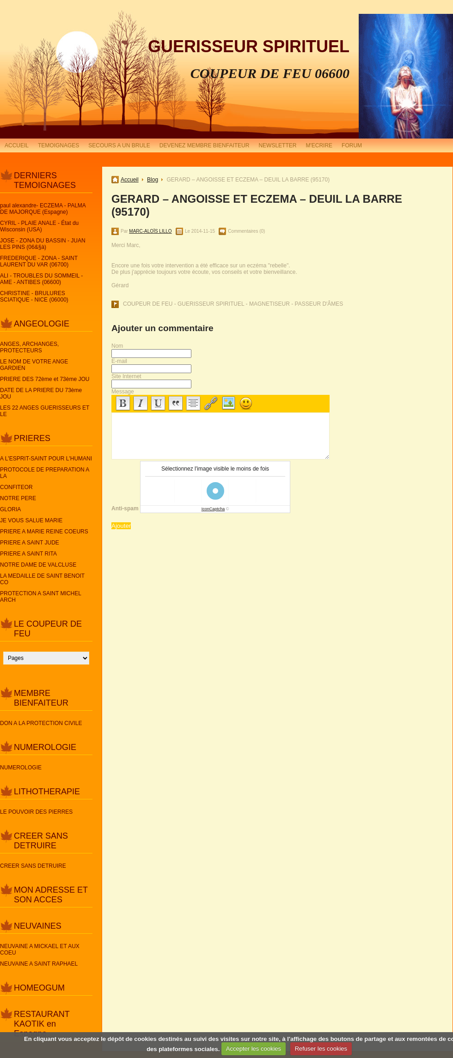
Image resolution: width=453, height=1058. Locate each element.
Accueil (130, 179)
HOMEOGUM (39, 987)
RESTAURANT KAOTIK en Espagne (41, 1024)
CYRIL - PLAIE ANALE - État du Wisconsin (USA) (39, 226)
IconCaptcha (213, 509)
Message (122, 391)
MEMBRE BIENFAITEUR (41, 698)
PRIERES (32, 438)
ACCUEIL (17, 145)
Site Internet (126, 376)
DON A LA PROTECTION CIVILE (41, 723)
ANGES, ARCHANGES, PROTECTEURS (29, 347)
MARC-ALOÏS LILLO (150, 231)
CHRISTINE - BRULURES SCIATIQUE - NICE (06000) (34, 296)
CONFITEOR (16, 487)
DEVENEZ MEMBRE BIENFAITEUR (204, 145)
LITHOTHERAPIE (47, 791)
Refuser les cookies (321, 1048)
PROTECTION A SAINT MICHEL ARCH (40, 596)
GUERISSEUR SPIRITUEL (248, 46)
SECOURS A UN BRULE (119, 145)
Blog (152, 179)
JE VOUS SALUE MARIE (31, 520)
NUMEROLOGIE (45, 747)
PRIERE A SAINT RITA (28, 553)
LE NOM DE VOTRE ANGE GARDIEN (34, 364)
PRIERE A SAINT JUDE (29, 542)
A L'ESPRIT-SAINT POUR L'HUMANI (46, 458)
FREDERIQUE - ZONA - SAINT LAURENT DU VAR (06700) (39, 261)
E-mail (119, 361)
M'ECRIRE (319, 145)
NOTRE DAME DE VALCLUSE (38, 565)
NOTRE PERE (18, 498)
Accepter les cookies (253, 1048)
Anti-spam (125, 508)
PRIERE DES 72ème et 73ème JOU (44, 379)
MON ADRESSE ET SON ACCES (51, 894)
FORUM (352, 145)
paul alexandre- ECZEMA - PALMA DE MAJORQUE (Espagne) (43, 208)
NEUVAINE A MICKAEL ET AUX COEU (40, 949)
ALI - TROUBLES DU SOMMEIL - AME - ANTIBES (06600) (41, 278)
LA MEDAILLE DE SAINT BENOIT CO (42, 579)
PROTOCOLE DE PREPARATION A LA (44, 472)
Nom (117, 346)
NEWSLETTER (277, 145)
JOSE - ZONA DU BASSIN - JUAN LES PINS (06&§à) (43, 243)
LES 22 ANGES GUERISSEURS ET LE (44, 411)
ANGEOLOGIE (41, 323)
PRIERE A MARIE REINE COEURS (44, 531)
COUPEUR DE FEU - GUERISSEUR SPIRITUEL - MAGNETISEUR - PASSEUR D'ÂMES (233, 304)
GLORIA (10, 509)
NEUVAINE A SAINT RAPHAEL (39, 964)
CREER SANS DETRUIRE (41, 840)
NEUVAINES (37, 926)
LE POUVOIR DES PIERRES (36, 812)
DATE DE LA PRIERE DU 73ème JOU (41, 393)
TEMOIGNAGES (58, 145)
